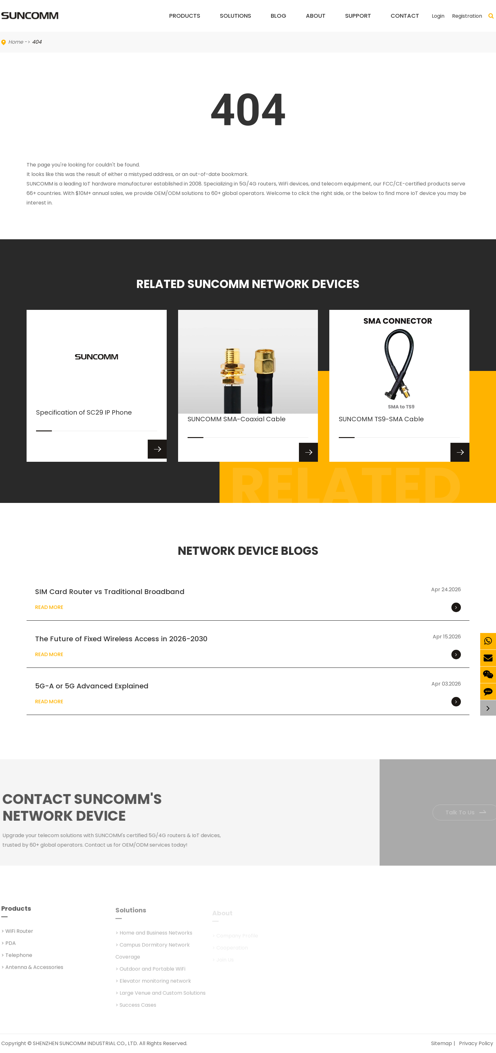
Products (184, 22)
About (316, 22)
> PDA (8, 946)
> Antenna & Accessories (32, 970)
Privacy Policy (476, 1043)
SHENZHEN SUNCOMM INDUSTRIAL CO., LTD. (85, 1043)
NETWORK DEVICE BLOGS (248, 551)
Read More (248, 607)
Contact (405, 22)
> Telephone (16, 958)
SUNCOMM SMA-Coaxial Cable (237, 426)
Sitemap (441, 1043)
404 (36, 42)
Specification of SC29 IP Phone (84, 419)
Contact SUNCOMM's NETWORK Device (85, 807)
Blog (278, 22)
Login (438, 16)
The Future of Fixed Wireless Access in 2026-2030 (121, 639)
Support (358, 22)
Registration (467, 16)
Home (15, 42)
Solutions (235, 22)
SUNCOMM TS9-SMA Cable (381, 426)
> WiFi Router (17, 934)
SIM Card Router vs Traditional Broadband (109, 592)
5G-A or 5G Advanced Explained (91, 686)
